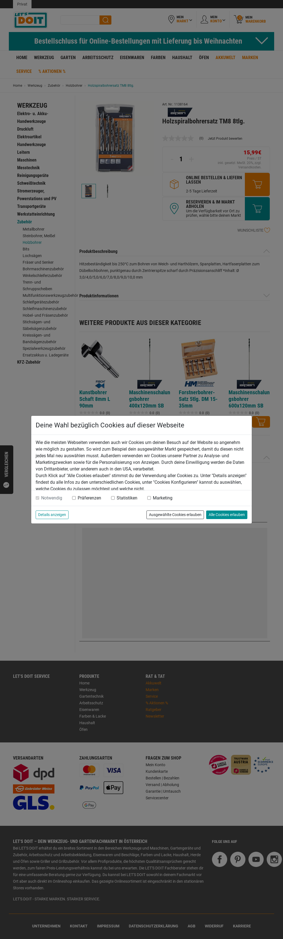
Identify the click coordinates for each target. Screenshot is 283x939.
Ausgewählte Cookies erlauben (175, 514)
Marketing (162, 498)
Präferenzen (89, 498)
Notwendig (51, 498)
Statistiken (127, 498)
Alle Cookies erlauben (227, 514)
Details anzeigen (52, 514)
